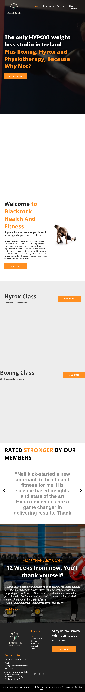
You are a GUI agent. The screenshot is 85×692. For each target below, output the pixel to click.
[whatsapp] (44, 674)
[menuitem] (35, 6)
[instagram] (34, 674)
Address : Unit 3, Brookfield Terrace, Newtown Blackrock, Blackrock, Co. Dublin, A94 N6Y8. (16, 675)
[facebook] (39, 674)
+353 (18, 659)
